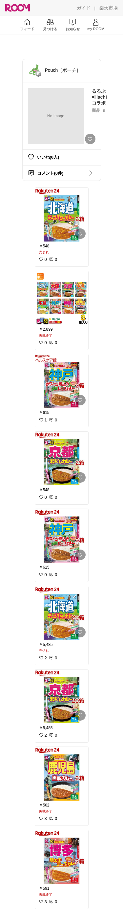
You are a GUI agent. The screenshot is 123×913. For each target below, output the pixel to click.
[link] (61, 215)
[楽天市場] (108, 8)
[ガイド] (84, 8)
